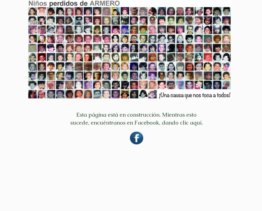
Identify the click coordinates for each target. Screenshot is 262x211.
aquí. (196, 122)
